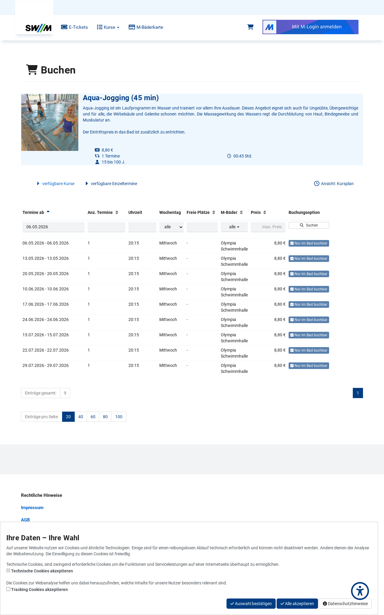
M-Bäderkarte (141, 27)
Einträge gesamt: (40, 393)
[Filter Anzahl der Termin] (107, 227)
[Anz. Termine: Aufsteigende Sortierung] (117, 212)
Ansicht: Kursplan (334, 183)
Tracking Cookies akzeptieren (39, 589)
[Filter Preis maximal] (268, 227)
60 (93, 416)
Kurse (103, 27)
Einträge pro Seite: (41, 416)
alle (234, 226)
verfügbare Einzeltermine (110, 183)
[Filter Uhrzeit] (142, 227)
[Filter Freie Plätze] (202, 227)
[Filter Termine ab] (53, 227)
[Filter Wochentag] (171, 227)
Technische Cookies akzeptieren (42, 570)
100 (118, 416)
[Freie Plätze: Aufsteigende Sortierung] (213, 212)
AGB (25, 520)
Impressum (32, 507)
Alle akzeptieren (297, 603)
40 (80, 416)
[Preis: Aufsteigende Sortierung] (264, 212)
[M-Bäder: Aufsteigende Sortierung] (241, 212)
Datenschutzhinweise (345, 603)
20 (68, 416)
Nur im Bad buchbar (308, 243)
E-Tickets (69, 27)
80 (105, 416)
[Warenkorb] (250, 27)
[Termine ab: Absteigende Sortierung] (48, 212)
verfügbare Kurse (54, 183)
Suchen (309, 225)
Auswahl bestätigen (251, 603)
